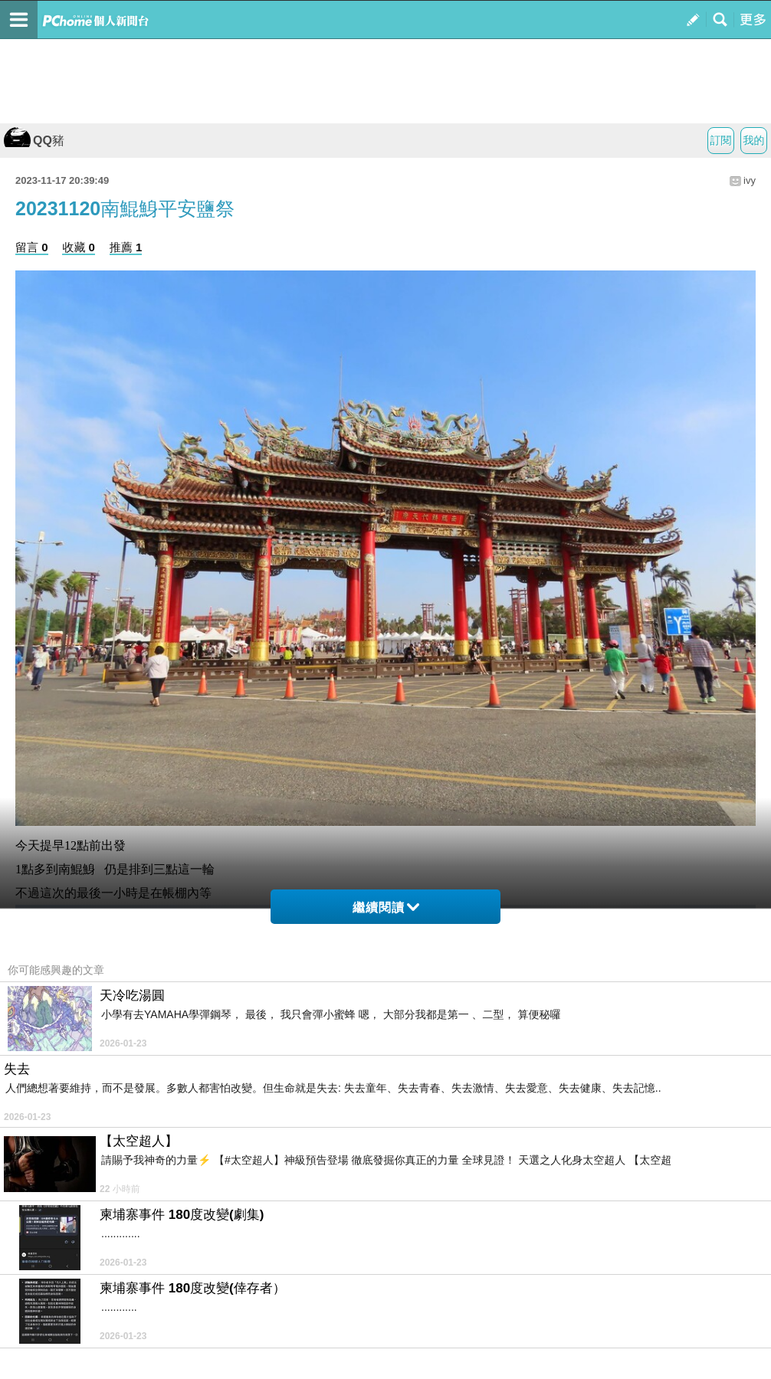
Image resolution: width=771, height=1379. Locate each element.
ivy (749, 180)
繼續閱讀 (386, 907)
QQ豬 (34, 140)
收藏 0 (78, 247)
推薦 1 (126, 247)
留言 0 (31, 247)
